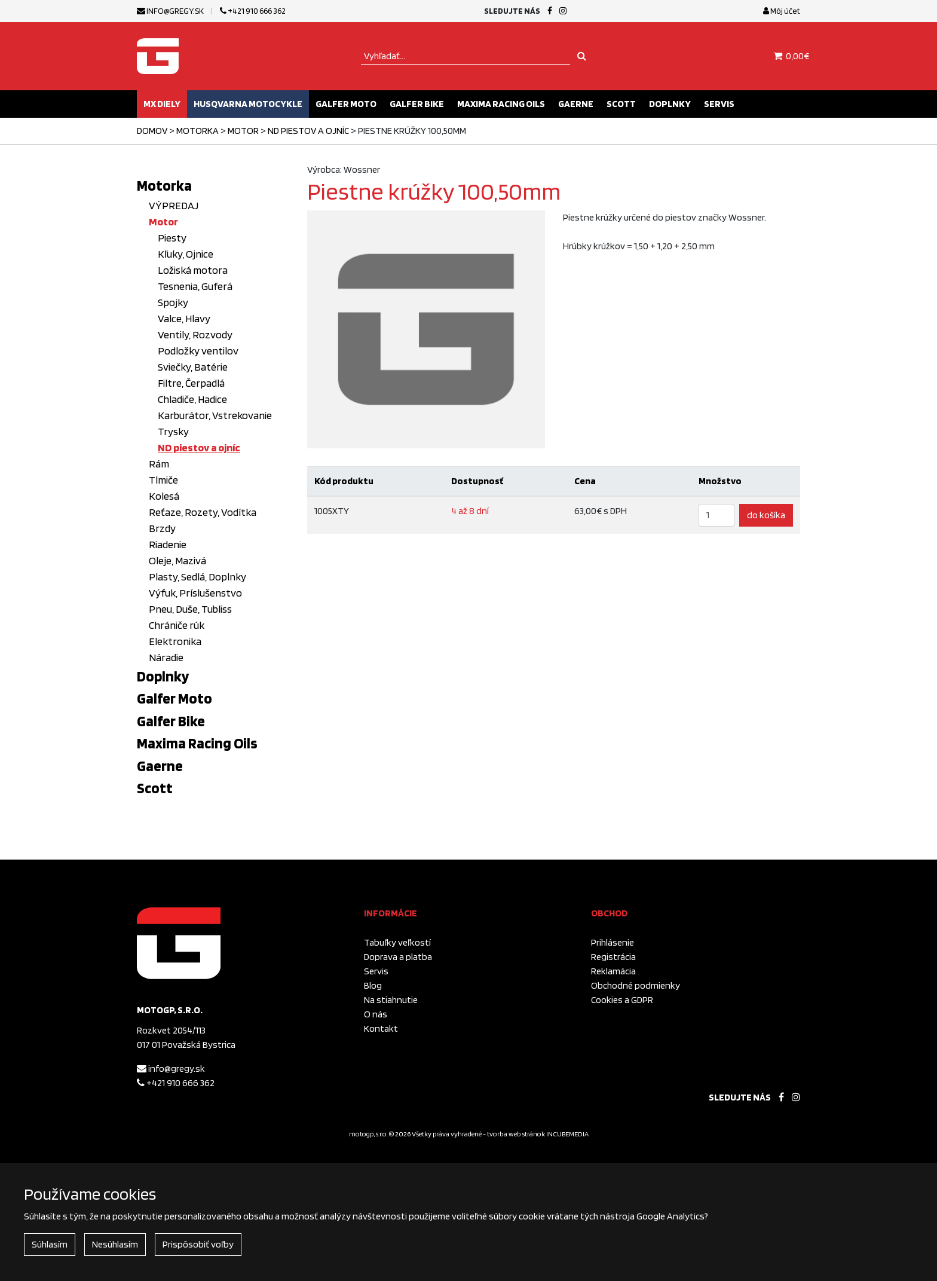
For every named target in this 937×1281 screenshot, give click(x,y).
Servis (719, 103)
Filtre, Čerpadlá (191, 383)
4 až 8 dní (470, 510)
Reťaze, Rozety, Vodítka (202, 512)
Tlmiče (163, 479)
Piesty (172, 237)
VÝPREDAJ (173, 205)
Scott (621, 103)
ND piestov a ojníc (308, 130)
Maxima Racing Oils (501, 103)
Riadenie (167, 544)
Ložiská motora (193, 270)
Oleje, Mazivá (177, 560)
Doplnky (670, 103)
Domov (152, 130)
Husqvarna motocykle (248, 103)
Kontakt (381, 1028)
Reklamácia (613, 971)
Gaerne (575, 103)
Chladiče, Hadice (192, 399)
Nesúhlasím (115, 1244)
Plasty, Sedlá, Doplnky (197, 576)
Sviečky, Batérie (193, 366)
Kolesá (164, 496)
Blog (373, 985)
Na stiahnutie (391, 999)
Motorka (197, 130)
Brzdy (162, 528)
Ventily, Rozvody (195, 334)
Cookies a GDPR (622, 999)
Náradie (166, 657)
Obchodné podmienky (635, 985)
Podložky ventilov (198, 350)
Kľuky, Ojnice (185, 253)
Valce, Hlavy (184, 318)
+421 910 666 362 (253, 11)
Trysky (173, 431)
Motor (243, 130)
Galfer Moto (346, 103)
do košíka (766, 515)
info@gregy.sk (170, 11)
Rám (159, 463)
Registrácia (613, 956)
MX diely (161, 103)
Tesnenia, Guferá (195, 286)
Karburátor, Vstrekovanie (215, 415)
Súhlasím (50, 1244)
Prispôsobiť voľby (198, 1244)
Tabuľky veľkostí (397, 942)
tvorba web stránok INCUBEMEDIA (538, 1133)
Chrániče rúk (176, 625)
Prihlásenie (612, 942)
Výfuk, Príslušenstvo (195, 592)
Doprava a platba (398, 956)
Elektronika (175, 641)
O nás (375, 1014)
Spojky (173, 302)
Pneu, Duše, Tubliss (190, 609)
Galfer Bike (417, 103)
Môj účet (781, 11)
